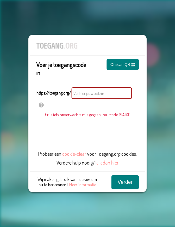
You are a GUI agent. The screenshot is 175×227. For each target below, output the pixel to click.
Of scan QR (122, 64)
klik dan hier (106, 163)
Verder (125, 182)
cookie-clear (74, 154)
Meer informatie (82, 184)
